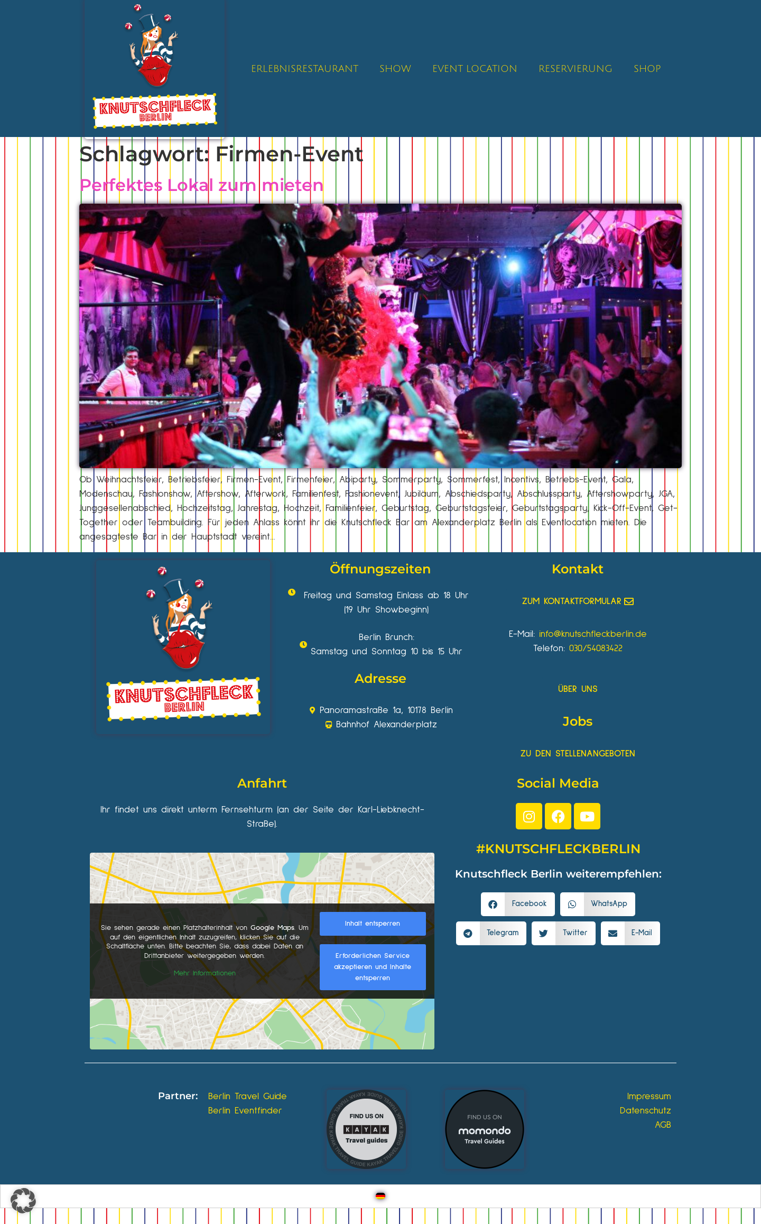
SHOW (395, 68)
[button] (518, 904)
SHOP (647, 68)
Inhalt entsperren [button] (372, 923)
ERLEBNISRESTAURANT (304, 68)
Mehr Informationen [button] (205, 973)
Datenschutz (645, 1111)
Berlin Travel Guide (247, 1096)
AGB (663, 1125)
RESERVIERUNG (575, 68)
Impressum (649, 1096)
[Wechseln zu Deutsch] (380, 1196)
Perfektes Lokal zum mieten (201, 185)
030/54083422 (596, 648)
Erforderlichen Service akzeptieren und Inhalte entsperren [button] (372, 967)
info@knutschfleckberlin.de (593, 634)
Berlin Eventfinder (245, 1111)
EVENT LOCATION (474, 68)
